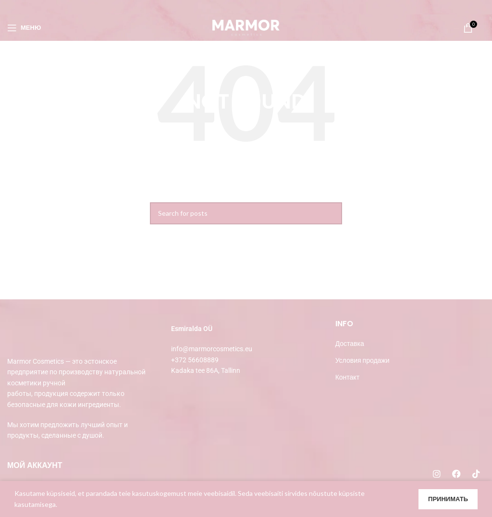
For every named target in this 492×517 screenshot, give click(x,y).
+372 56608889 (195, 360)
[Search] (246, 213)
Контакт (347, 377)
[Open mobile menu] (24, 27)
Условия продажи (362, 360)
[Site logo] (246, 27)
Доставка (349, 343)
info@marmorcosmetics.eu (211, 349)
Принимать (448, 499)
